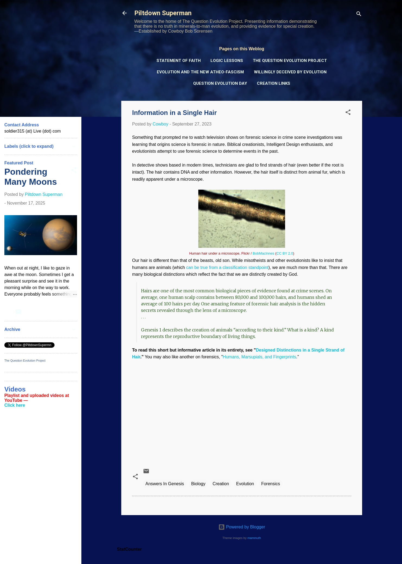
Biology (198, 483)
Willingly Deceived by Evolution (290, 72)
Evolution (245, 483)
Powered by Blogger (241, 527)
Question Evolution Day (220, 83)
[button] (348, 113)
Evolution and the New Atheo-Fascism (200, 72)
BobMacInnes (264, 253)
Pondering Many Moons (30, 177)
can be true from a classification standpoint (227, 267)
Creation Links (273, 83)
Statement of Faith (179, 60)
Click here (14, 405)
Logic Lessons (226, 60)
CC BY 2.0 (284, 253)
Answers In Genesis (164, 483)
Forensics (270, 483)
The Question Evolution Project (290, 60)
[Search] (359, 15)
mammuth (254, 538)
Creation (221, 483)
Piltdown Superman (163, 13)
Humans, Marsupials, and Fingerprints (259, 357)
